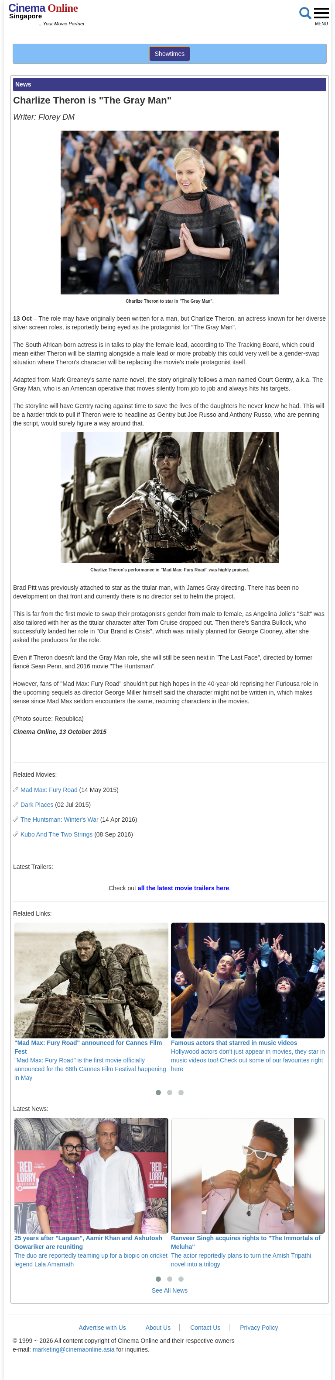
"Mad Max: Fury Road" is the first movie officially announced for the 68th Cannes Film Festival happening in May (91, 1002)
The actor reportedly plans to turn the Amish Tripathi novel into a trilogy (248, 1193)
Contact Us (205, 1327)
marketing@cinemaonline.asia (74, 1349)
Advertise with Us (102, 1327)
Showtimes (170, 53)
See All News (170, 1290)
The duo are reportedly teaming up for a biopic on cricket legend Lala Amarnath (91, 1193)
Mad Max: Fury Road (49, 789)
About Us (158, 1327)
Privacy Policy (259, 1327)
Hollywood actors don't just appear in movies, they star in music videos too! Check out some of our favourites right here (248, 997)
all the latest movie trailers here (183, 888)
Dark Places (37, 804)
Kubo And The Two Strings (56, 834)
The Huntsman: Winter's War (60, 819)
